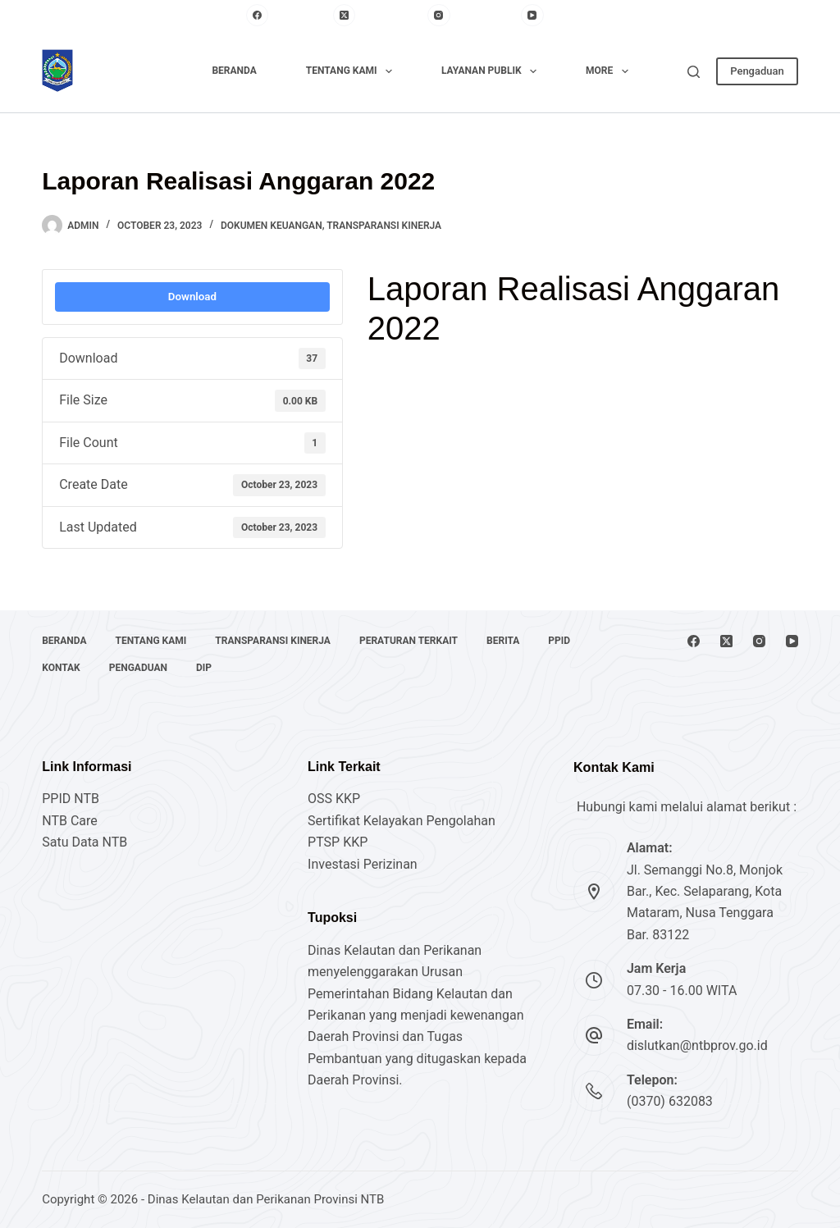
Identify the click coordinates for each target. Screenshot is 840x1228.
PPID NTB (70, 798)
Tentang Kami (352, 71)
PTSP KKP (338, 842)
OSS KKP (334, 798)
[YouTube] (557, 15)
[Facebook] (285, 15)
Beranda (234, 70)
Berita (502, 640)
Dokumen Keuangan (271, 225)
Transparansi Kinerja (383, 225)
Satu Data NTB (84, 842)
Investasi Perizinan (363, 864)
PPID (559, 640)
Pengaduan (757, 71)
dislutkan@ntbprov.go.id (697, 1045)
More (610, 71)
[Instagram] (470, 15)
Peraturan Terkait (408, 640)
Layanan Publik (492, 71)
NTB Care (70, 821)
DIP (204, 667)
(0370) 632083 (670, 1101)
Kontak (61, 667)
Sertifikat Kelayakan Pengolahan (401, 821)
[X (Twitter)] (376, 15)
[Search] (693, 72)
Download (192, 296)
